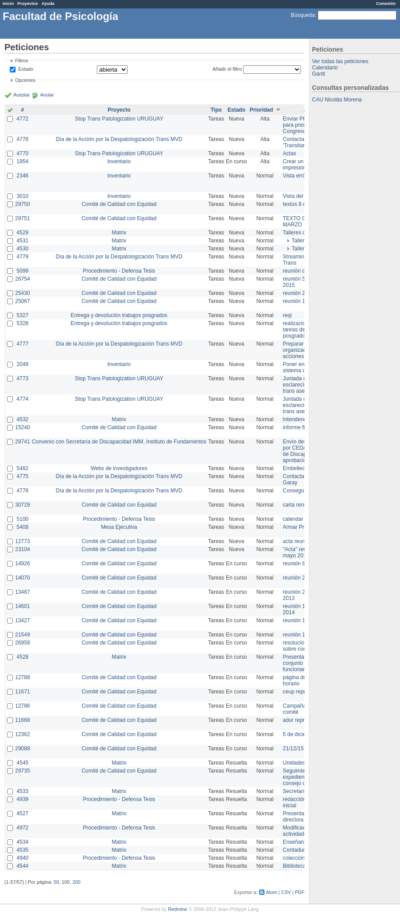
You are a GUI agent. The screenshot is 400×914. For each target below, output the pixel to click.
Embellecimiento (302, 468)
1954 (22, 161)
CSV (286, 892)
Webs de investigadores (119, 468)
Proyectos (27, 3)
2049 (22, 364)
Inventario (119, 161)
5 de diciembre (300, 734)
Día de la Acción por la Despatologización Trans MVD (119, 139)
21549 (22, 635)
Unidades (294, 763)
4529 (22, 233)
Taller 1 (300, 249)
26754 (22, 279)
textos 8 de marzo (304, 204)
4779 (22, 257)
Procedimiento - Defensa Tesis (119, 271)
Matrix (119, 233)
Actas (289, 153)
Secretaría (295, 791)
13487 (22, 592)
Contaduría (296, 850)
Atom (271, 892)
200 (76, 882)
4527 (22, 813)
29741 (22, 442)
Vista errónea (298, 176)
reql (287, 315)
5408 (22, 527)
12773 (22, 541)
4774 (22, 399)
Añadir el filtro (227, 69)
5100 (22, 519)
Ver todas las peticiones (340, 61)
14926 (22, 563)
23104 (22, 549)
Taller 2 (300, 241)
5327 (22, 315)
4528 (22, 657)
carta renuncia (299, 505)
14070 (22, 578)
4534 (22, 842)
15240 (22, 427)
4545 (22, 763)
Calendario (325, 67)
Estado (25, 69)
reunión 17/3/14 (301, 620)
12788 (22, 677)
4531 (22, 241)
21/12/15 (293, 748)
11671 (22, 692)
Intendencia (296, 419)
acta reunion (297, 541)
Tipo (216, 110)
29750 (22, 204)
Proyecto (119, 110)
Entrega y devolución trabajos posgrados (119, 315)
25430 (22, 293)
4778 (22, 139)
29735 (22, 771)
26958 (22, 643)
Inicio (8, 3)
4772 (22, 119)
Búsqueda (303, 15)
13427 (22, 620)
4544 (22, 866)
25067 (22, 301)
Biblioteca (294, 866)
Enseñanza (296, 842)
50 (56, 882)
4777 (22, 344)
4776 (22, 490)
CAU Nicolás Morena (337, 100)
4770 (22, 153)
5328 (22, 323)
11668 (22, 720)
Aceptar (21, 94)
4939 (22, 799)
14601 (22, 606)
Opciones (25, 80)
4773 (22, 378)
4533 (22, 791)
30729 (22, 505)
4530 (22, 249)
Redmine (177, 909)
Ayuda (47, 3)
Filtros (21, 60)
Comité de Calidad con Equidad (118, 204)
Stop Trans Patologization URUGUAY (119, 119)
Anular (47, 94)
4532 (22, 419)
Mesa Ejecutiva (119, 527)
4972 (22, 828)
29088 (22, 748)
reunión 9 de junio (304, 563)
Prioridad (261, 110)
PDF (299, 892)
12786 (22, 706)
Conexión (386, 3)
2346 (22, 176)
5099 (22, 271)
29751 (22, 218)
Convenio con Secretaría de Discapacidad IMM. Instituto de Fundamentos (119, 442)
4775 (22, 476)
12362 (22, 734)
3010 (22, 196)
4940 (22, 858)
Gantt (318, 74)
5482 (22, 468)
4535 (22, 850)
